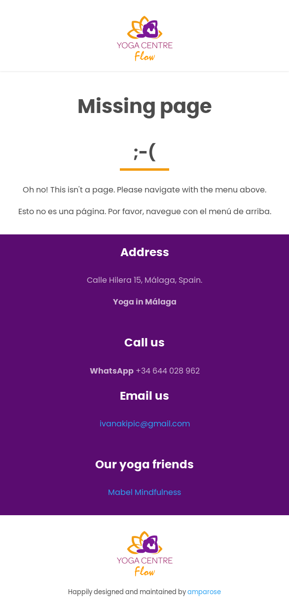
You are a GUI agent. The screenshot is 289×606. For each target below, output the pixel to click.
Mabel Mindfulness (144, 492)
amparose (204, 592)
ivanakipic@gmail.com (145, 423)
